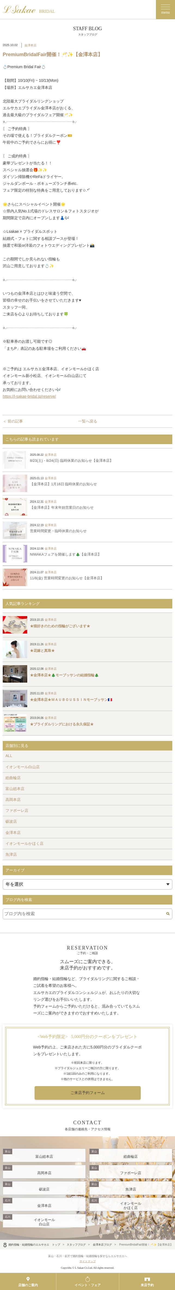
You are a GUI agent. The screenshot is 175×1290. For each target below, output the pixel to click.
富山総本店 (14, 788)
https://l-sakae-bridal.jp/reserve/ (29, 396)
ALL (8, 755)
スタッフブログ (76, 1244)
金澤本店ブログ (102, 1244)
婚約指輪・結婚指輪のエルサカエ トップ (31, 1244)
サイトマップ (87, 1261)
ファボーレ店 (16, 810)
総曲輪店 (13, 778)
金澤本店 (30, 45)
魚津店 (11, 854)
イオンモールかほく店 (24, 843)
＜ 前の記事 (13, 421)
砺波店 (11, 821)
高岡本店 (13, 799)
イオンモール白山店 (22, 767)
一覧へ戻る (87, 421)
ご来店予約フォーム (87, 1093)
